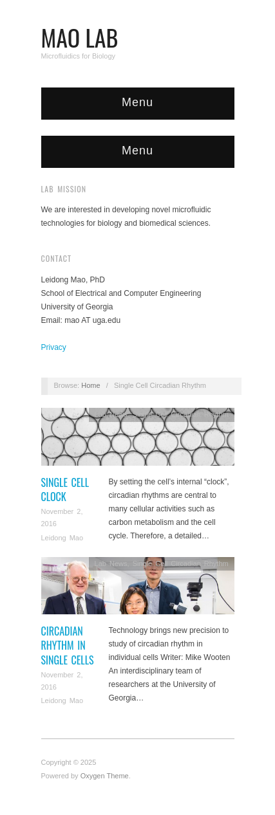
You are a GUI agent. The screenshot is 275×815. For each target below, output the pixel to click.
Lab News (111, 414)
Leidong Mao (62, 538)
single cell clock (65, 489)
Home (90, 385)
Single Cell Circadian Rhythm (181, 414)
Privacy (53, 347)
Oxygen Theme (105, 776)
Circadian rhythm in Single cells (67, 645)
